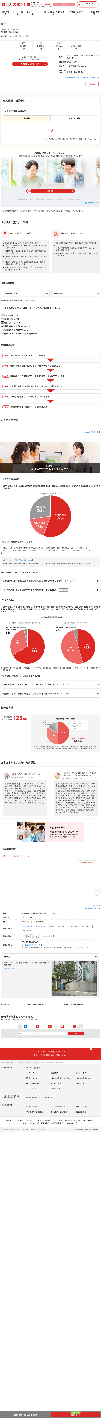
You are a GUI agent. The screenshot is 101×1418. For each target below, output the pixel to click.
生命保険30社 (28, 926)
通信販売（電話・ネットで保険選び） (39, 1098)
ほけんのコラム (31, 1089)
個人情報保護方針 (57, 1123)
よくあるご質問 (94, 13)
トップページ (30, 1073)
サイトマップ (39, 1121)
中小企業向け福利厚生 (59, 1112)
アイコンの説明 (48, 936)
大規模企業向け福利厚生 (35, 1112)
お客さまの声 (80, 1083)
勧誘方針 (48, 1121)
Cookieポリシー (71, 1123)
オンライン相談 (18, 13)
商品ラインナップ (32, 13)
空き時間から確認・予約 (33, 64)
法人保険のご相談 (32, 1107)
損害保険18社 (41, 926)
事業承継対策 (81, 1112)
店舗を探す (5, 13)
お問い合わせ (29, 1121)
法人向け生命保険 (58, 1107)
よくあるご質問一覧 (91, 432)
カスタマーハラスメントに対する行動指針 (36, 1123)
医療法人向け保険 (83, 1107)
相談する (50, 191)
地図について (96, 905)
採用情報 (19, 1121)
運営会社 (9, 1121)
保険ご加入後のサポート (76, 13)
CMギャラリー (55, 1089)
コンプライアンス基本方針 (63, 1121)
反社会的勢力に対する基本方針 (83, 1121)
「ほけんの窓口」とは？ (84, 1078)
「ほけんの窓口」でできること (53, 13)
